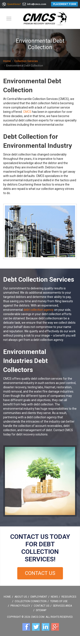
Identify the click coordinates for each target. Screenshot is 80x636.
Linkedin (45, 627)
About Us (21, 596)
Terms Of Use (59, 601)
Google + (55, 627)
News (54, 596)
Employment (39, 596)
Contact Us (40, 573)
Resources (68, 596)
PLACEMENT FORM (64, 4)
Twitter (36, 627)
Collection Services (26, 61)
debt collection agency (38, 309)
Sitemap (41, 610)
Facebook (26, 627)
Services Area (62, 605)
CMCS (27, 111)
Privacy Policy (20, 605)
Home (7, 61)
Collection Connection (31, 601)
